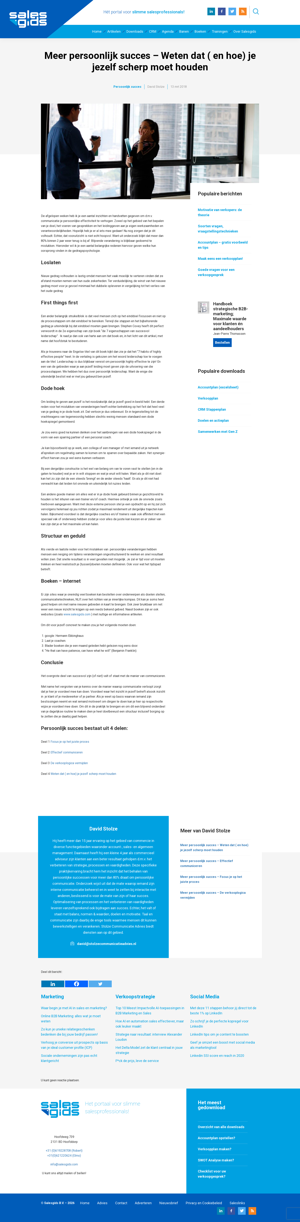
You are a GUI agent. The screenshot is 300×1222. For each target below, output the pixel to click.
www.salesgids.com (77, 614)
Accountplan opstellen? (216, 1138)
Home (97, 31)
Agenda (168, 31)
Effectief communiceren (67, 752)
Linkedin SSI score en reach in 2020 (217, 1056)
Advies (102, 1203)
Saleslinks (237, 1203)
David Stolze (156, 87)
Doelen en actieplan (213, 420)
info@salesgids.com (64, 1164)
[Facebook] (76, 984)
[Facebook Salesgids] (222, 14)
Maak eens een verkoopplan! (220, 259)
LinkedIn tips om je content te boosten (219, 1034)
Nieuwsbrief (168, 1203)
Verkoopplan (208, 398)
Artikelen (114, 31)
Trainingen (220, 31)
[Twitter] (100, 984)
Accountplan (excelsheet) (218, 387)
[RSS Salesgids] (243, 14)
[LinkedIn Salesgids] (211, 14)
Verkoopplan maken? (214, 1149)
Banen (184, 31)
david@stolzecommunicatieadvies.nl (106, 944)
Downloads (134, 31)
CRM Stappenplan (212, 409)
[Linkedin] (52, 984)
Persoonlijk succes (127, 87)
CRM (152, 31)
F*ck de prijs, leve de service (137, 1061)
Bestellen (222, 342)
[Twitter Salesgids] (232, 14)
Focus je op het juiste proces (70, 741)
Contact (121, 1203)
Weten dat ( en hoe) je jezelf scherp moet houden (83, 774)
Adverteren (143, 1203)
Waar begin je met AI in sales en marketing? (74, 1008)
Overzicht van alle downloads (221, 1127)
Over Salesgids (244, 31)
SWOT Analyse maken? (216, 1160)
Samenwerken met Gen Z (218, 432)
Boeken (200, 31)
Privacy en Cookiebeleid (204, 1203)
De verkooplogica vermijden (69, 763)
